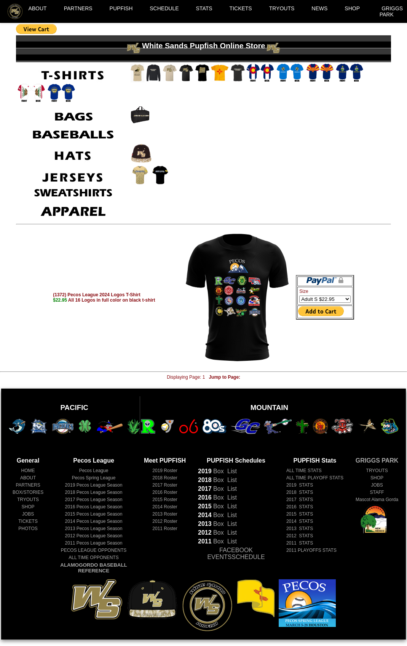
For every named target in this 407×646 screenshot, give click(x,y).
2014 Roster (164, 506)
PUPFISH (121, 8)
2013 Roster (164, 514)
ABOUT (37, 8)
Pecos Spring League (94, 477)
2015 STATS (299, 514)
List (231, 471)
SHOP (352, 8)
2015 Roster (164, 499)
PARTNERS (78, 8)
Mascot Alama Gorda (377, 499)
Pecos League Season (94, 485)
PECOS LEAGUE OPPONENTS (94, 550)
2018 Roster (164, 477)
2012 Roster (164, 521)
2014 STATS (299, 521)
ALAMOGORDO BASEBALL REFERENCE (93, 568)
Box (211, 471)
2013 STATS (299, 528)
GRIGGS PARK (391, 11)
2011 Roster (164, 528)
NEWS (319, 8)
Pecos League (94, 470)
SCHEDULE (164, 8)
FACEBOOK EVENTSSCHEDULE (236, 553)
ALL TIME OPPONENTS (93, 557)
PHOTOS (27, 528)
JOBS (28, 514)
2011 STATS (299, 543)
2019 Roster (164, 470)
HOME (28, 470)
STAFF (377, 492)
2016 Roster (164, 492)
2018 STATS (299, 492)
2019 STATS (299, 485)
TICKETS (241, 8)
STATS (204, 8)
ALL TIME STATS (304, 470)
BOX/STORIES (28, 492)
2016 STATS (299, 506)
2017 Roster (164, 485)
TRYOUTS (282, 8)
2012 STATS (299, 535)
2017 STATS (299, 499)
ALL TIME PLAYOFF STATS (314, 477)
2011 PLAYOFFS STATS (311, 550)
